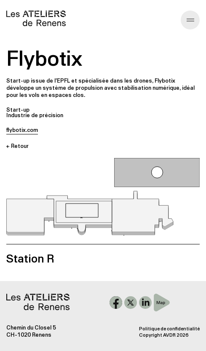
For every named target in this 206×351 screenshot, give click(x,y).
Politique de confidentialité (169, 329)
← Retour (17, 146)
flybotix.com (22, 130)
